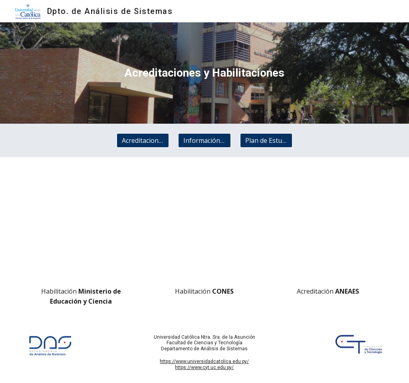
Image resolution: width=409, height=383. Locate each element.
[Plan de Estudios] (266, 140)
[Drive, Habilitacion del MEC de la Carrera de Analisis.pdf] (81, 224)
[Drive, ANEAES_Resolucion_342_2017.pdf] (328, 224)
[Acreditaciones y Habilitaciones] (143, 140)
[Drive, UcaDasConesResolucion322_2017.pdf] (204, 224)
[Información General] (204, 140)
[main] (204, 73)
